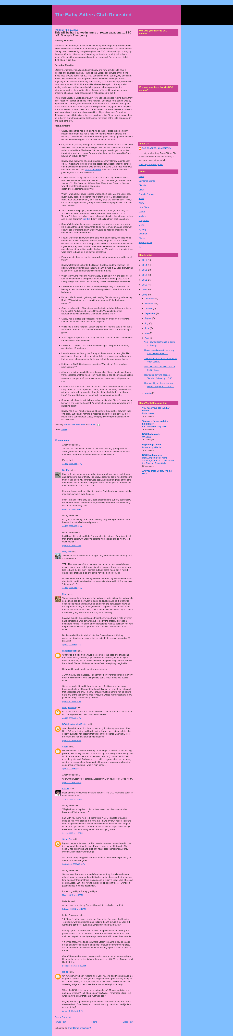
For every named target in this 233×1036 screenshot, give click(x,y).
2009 (145, 289)
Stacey (64, 429)
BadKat (66, 470)
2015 (145, 260)
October (149, 308)
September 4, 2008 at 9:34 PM (73, 864)
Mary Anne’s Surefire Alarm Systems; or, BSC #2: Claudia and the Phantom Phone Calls (158, 460)
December (150, 298)
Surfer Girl (67, 839)
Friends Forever (146, 194)
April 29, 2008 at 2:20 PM (71, 783)
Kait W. (65, 788)
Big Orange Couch (152, 444)
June (147, 328)
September (150, 313)
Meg (64, 594)
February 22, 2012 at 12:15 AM (74, 909)
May (147, 333)
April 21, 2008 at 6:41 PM (71, 718)
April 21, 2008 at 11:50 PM (72, 769)
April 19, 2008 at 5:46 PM (71, 645)
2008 (145, 294)
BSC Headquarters (152, 455)
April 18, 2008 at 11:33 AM (72, 526)
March (148, 393)
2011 (145, 280)
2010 (145, 284)
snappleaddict (69, 651)
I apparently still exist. (152, 447)
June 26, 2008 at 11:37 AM (72, 833)
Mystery (142, 229)
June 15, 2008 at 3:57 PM (72, 799)
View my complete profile (151, 164)
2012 (145, 275)
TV (140, 247)
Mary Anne (144, 220)
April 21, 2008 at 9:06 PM (71, 741)
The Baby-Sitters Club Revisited (93, 14)
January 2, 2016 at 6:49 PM (72, 1011)
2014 (145, 265)
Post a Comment (63, 1017)
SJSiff (65, 746)
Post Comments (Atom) (79, 1028)
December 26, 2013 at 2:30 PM (74, 966)
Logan (142, 211)
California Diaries (147, 181)
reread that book (93, 169)
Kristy (141, 203)
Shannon (143, 233)
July (147, 323)
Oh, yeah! (146, 437)
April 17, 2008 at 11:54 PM (72, 464)
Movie (142, 225)
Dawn (141, 189)
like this (86, 219)
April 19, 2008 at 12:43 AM (72, 588)
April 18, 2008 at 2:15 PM (71, 546)
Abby (141, 176)
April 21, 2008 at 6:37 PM (71, 701)
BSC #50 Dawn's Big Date (154, 426)
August (148, 318)
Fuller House (148, 413)
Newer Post (60, 1022)
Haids (65, 972)
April (147, 338)
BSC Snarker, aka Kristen (74, 724)
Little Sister (144, 207)
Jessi (141, 198)
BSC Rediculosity (151, 434)
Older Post (128, 1022)
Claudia (142, 185)
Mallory (142, 216)
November (150, 303)
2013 (145, 270)
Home (94, 1022)
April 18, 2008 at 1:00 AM (71, 509)
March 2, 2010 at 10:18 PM (72, 895)
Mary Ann (67, 551)
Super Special (145, 242)
